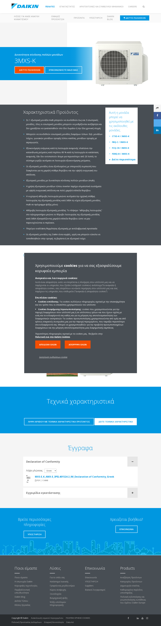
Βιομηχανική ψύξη (58, 598)
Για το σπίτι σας (57, 577)
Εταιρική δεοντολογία (54, 622)
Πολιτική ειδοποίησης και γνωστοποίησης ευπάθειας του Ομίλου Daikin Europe (133, 599)
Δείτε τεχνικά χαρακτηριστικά (115, 421)
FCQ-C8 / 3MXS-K (120, 148)
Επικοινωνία (91, 577)
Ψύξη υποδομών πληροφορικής (58, 603)
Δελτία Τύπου (21, 600)
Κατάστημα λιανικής (59, 581)
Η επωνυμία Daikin (23, 581)
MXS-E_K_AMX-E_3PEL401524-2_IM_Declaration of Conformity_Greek (74, 476)
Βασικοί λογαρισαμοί (95, 589)
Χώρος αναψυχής (58, 589)
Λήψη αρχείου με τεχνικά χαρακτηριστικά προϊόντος (59, 421)
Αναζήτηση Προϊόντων (131, 577)
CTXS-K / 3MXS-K (120, 136)
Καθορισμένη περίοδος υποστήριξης (131, 591)
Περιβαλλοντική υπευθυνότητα (22, 591)
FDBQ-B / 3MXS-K (120, 153)
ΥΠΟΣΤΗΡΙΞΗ (95, 17)
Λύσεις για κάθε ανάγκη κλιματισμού (26, 18)
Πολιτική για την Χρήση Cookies (52, 336)
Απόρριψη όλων (78, 344)
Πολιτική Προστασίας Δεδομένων (27, 622)
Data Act (70, 622)
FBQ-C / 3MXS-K (120, 142)
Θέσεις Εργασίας (22, 605)
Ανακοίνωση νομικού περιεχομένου (47, 618)
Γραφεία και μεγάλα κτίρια (62, 585)
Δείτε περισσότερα (123, 159)
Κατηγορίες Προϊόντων (131, 581)
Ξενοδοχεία (55, 593)
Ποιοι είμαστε (21, 577)
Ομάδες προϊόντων (57, 18)
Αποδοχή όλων (48, 344)
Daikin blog (110, 18)
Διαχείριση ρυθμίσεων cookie (53, 357)
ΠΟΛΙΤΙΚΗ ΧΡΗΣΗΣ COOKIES (78, 618)
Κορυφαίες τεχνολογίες (26, 585)
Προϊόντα (79, 17)
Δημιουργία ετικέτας (129, 585)
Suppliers (89, 585)
